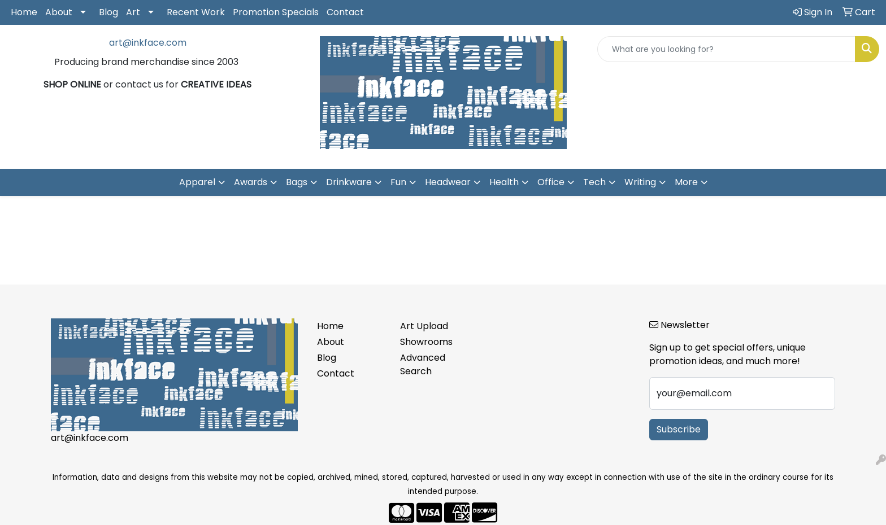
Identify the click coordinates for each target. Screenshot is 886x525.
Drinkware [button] (349, 182)
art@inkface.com (147, 42)
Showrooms (426, 341)
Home (24, 12)
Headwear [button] (448, 182)
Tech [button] (594, 182)
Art (133, 12)
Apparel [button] (197, 182)
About (58, 12)
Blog (108, 12)
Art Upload (424, 326)
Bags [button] (296, 182)
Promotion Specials (276, 12)
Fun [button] (398, 182)
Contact (345, 12)
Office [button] (550, 182)
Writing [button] (640, 182)
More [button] (686, 182)
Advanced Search (422, 364)
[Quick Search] (726, 49)
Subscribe (679, 429)
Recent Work (196, 12)
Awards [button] (250, 182)
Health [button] (504, 182)
